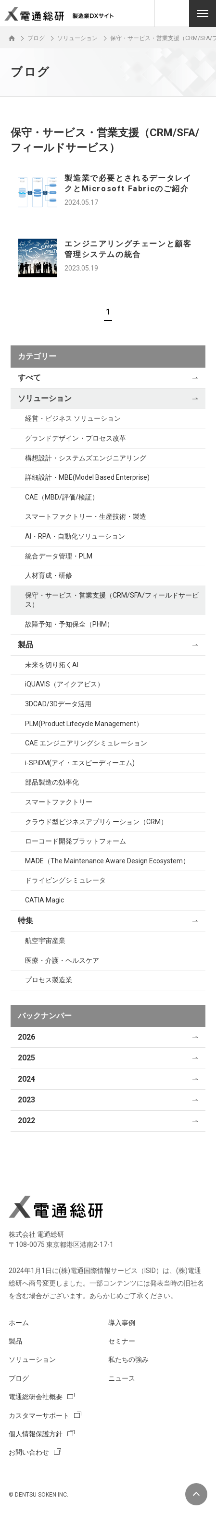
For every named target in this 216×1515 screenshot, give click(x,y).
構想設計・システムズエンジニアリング (85, 458)
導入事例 (121, 1323)
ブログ (19, 1378)
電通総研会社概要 (36, 1397)
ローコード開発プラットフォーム (75, 841)
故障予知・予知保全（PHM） (69, 624)
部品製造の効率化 (52, 782)
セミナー (121, 1341)
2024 (26, 1079)
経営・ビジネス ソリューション (73, 418)
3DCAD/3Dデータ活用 (58, 704)
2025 (26, 1057)
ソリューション (45, 398)
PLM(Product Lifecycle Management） (84, 724)
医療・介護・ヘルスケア (62, 960)
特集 (25, 920)
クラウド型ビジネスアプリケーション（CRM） (96, 822)
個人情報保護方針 (36, 1434)
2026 (26, 1037)
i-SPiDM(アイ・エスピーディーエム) (80, 763)
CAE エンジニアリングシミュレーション (86, 743)
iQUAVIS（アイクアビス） (64, 684)
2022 (26, 1120)
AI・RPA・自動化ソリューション (75, 536)
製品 (25, 644)
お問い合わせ (29, 1452)
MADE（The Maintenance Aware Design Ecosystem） (107, 861)
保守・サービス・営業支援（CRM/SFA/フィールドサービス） (112, 600)
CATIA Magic (44, 900)
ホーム (19, 1323)
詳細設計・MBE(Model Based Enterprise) (87, 477)
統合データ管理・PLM (58, 556)
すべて (29, 377)
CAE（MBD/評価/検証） (62, 497)
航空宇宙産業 (45, 940)
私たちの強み (128, 1359)
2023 (26, 1099)
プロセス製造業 (48, 980)
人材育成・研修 (48, 575)
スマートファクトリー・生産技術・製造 (85, 516)
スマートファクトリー (58, 802)
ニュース (121, 1378)
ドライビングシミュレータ (65, 880)
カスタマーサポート (39, 1415)
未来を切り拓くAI (51, 665)
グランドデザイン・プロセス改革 (75, 438)
